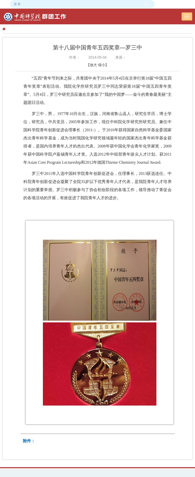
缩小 (101, 65)
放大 (93, 65)
